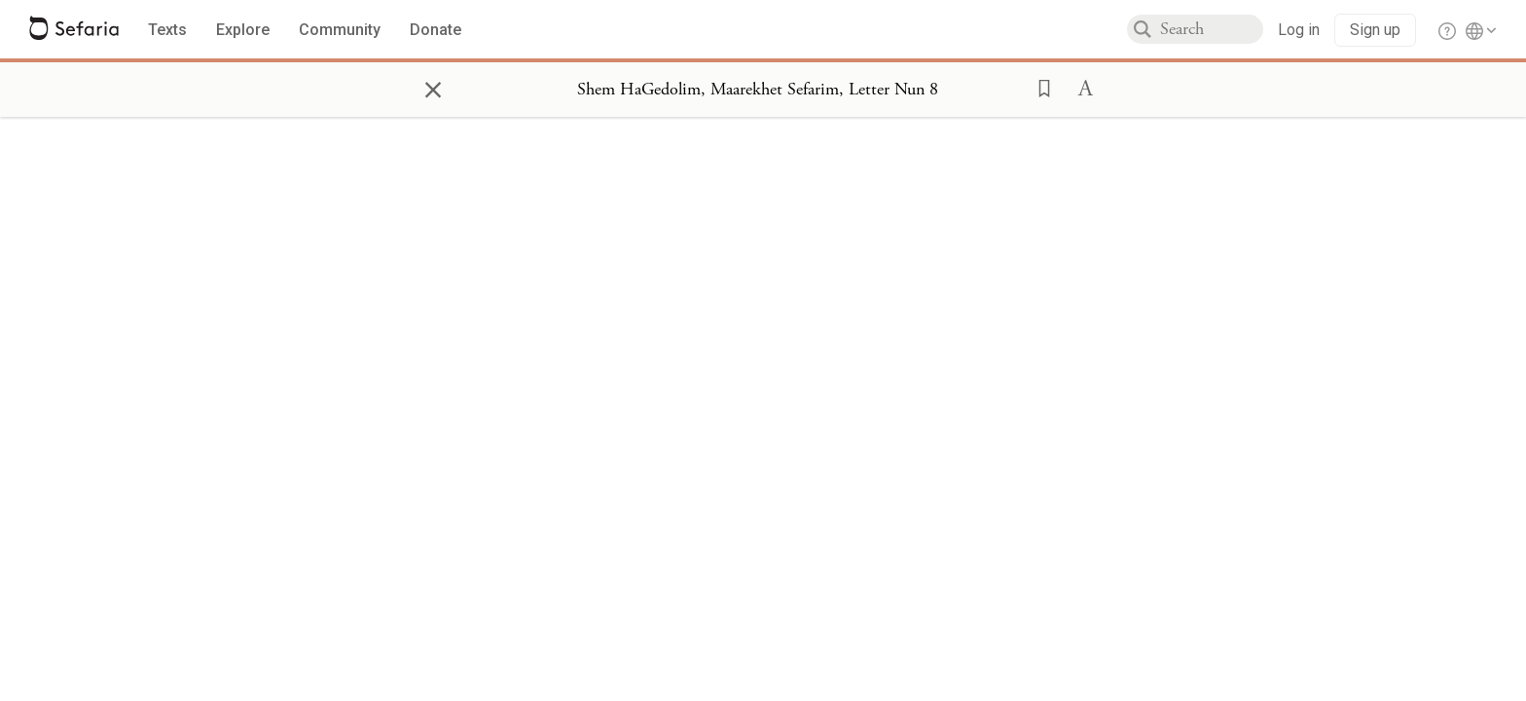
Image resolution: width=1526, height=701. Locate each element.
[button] (1038, 86)
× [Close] (433, 86)
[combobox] (1211, 29)
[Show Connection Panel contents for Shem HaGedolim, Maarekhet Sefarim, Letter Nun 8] (757, 89)
